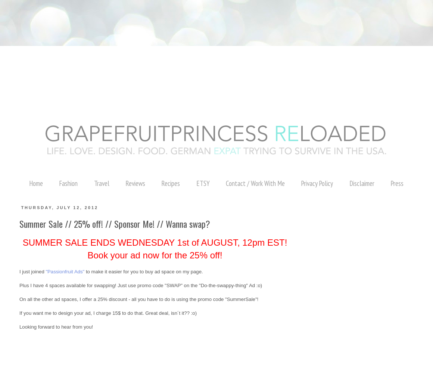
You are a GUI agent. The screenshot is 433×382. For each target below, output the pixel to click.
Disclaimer (361, 183)
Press (397, 183)
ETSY (203, 183)
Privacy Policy (317, 183)
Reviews (135, 183)
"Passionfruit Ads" (65, 271)
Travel (101, 183)
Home (36, 183)
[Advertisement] (136, 17)
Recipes (170, 183)
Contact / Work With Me (255, 183)
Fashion (68, 183)
